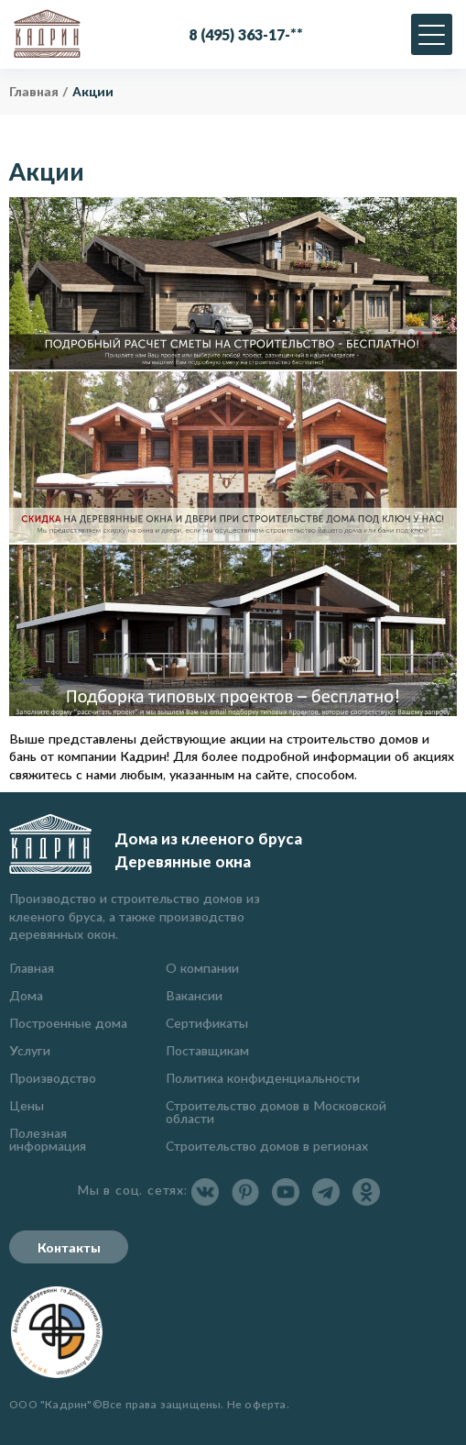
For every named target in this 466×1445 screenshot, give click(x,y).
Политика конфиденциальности (263, 1078)
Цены (26, 1105)
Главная (31, 968)
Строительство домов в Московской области (276, 1112)
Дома (26, 995)
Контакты (69, 1247)
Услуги (29, 1050)
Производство (52, 1078)
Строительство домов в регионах (267, 1145)
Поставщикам (207, 1050)
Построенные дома (68, 1023)
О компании (202, 968)
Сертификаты (207, 1023)
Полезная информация (47, 1139)
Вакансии (194, 995)
